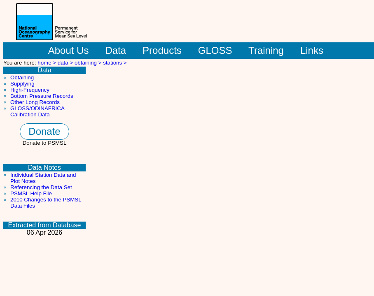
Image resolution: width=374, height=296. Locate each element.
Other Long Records (35, 102)
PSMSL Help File (31, 193)
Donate (44, 131)
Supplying (22, 84)
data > (66, 63)
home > (47, 63)
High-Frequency (29, 90)
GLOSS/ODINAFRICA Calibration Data (37, 111)
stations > (114, 63)
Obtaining (22, 77)
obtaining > (89, 63)
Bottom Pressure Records (41, 96)
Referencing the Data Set (41, 187)
